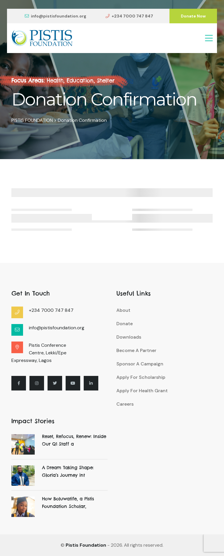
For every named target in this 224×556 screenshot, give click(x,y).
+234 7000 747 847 (129, 16)
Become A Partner (136, 350)
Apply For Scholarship (140, 377)
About (123, 310)
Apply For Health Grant (142, 391)
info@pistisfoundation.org (55, 16)
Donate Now (193, 16)
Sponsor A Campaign (139, 364)
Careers (125, 404)
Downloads (128, 337)
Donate (124, 324)
